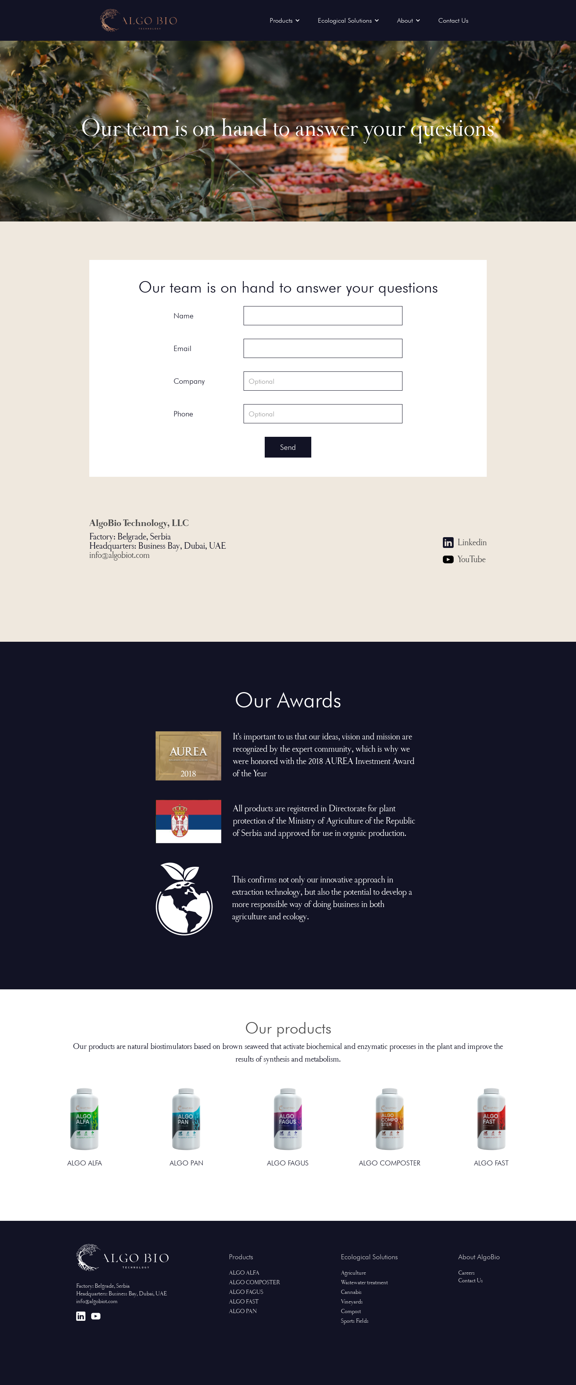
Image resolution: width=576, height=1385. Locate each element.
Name (184, 315)
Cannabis (351, 1293)
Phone (183, 413)
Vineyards (352, 1302)
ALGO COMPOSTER (254, 1283)
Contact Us (453, 20)
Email (183, 348)
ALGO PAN (243, 1312)
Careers (466, 1273)
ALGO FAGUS (246, 1293)
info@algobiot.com (119, 556)
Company (189, 381)
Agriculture (353, 1273)
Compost (351, 1312)
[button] (287, 20)
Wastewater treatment (364, 1283)
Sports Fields (355, 1321)
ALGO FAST (244, 1302)
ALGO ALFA (244, 1273)
